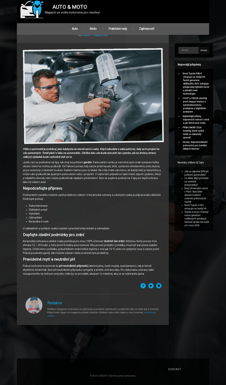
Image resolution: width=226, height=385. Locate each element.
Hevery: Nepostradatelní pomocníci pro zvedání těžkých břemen (199, 145)
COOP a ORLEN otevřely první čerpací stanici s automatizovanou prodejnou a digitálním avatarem (199, 105)
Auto (75, 23)
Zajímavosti (146, 23)
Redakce (54, 257)
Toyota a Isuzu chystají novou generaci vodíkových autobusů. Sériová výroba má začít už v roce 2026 (201, 219)
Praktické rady (117, 23)
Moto (93, 23)
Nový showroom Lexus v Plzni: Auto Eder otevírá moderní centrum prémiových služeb (201, 195)
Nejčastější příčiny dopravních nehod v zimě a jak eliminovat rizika (200, 119)
